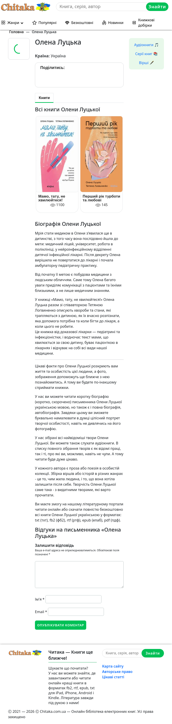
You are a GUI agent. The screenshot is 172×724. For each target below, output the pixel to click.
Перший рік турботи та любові (101, 198)
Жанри (13, 22)
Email (41, 611)
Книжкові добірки (146, 22)
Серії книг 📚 (146, 53)
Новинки (116, 22)
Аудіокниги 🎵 (146, 44)
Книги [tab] (44, 97)
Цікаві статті (113, 676)
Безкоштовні (82, 22)
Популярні (48, 22)
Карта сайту (113, 666)
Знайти (157, 7)
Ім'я (40, 599)
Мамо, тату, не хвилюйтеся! (51, 198)
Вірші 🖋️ (146, 62)
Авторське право (117, 671)
